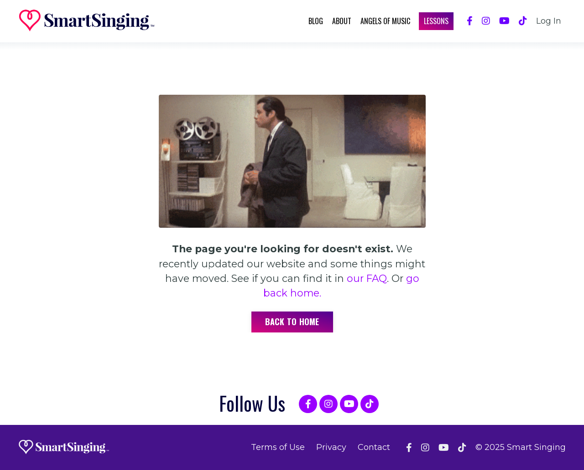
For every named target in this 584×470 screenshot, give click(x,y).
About (341, 20)
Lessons (436, 20)
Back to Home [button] (292, 321)
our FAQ (367, 278)
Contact (374, 447)
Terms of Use (278, 447)
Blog (315, 20)
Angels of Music (385, 20)
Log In (548, 21)
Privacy (331, 447)
